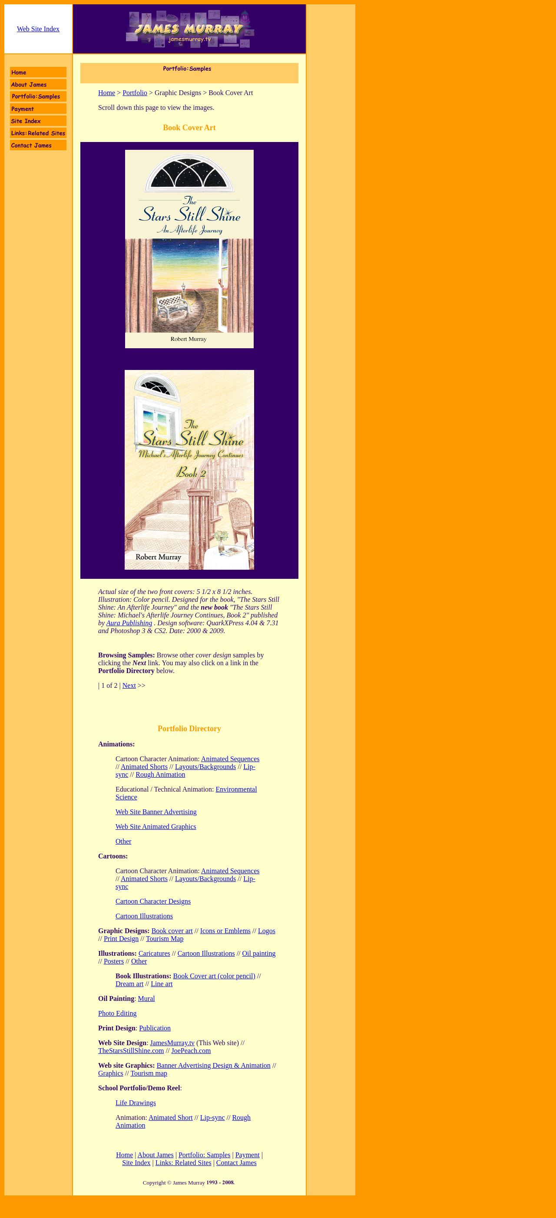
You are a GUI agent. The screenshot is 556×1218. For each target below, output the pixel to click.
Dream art (129, 983)
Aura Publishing (129, 623)
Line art (161, 983)
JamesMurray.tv (172, 1042)
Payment (247, 1155)
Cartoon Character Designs (153, 901)
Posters (114, 961)
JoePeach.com (191, 1050)
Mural (146, 998)
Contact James (236, 1162)
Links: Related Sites (184, 1162)
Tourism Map (164, 938)
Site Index (136, 1162)
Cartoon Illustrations (144, 916)
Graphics (110, 1073)
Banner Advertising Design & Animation (214, 1065)
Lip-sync (212, 1117)
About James (156, 1155)
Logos (266, 930)
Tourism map (148, 1073)
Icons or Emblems (225, 930)
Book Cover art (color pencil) (214, 976)
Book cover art (172, 930)
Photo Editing (117, 1013)
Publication (155, 1028)
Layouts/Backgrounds (205, 766)
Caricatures (154, 953)
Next (129, 685)
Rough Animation (160, 774)
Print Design (121, 938)
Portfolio (134, 92)
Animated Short (171, 1117)
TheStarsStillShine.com (131, 1050)
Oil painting (259, 953)
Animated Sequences (230, 758)
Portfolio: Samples (205, 1155)
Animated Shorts (144, 766)
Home (106, 92)
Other (139, 961)
